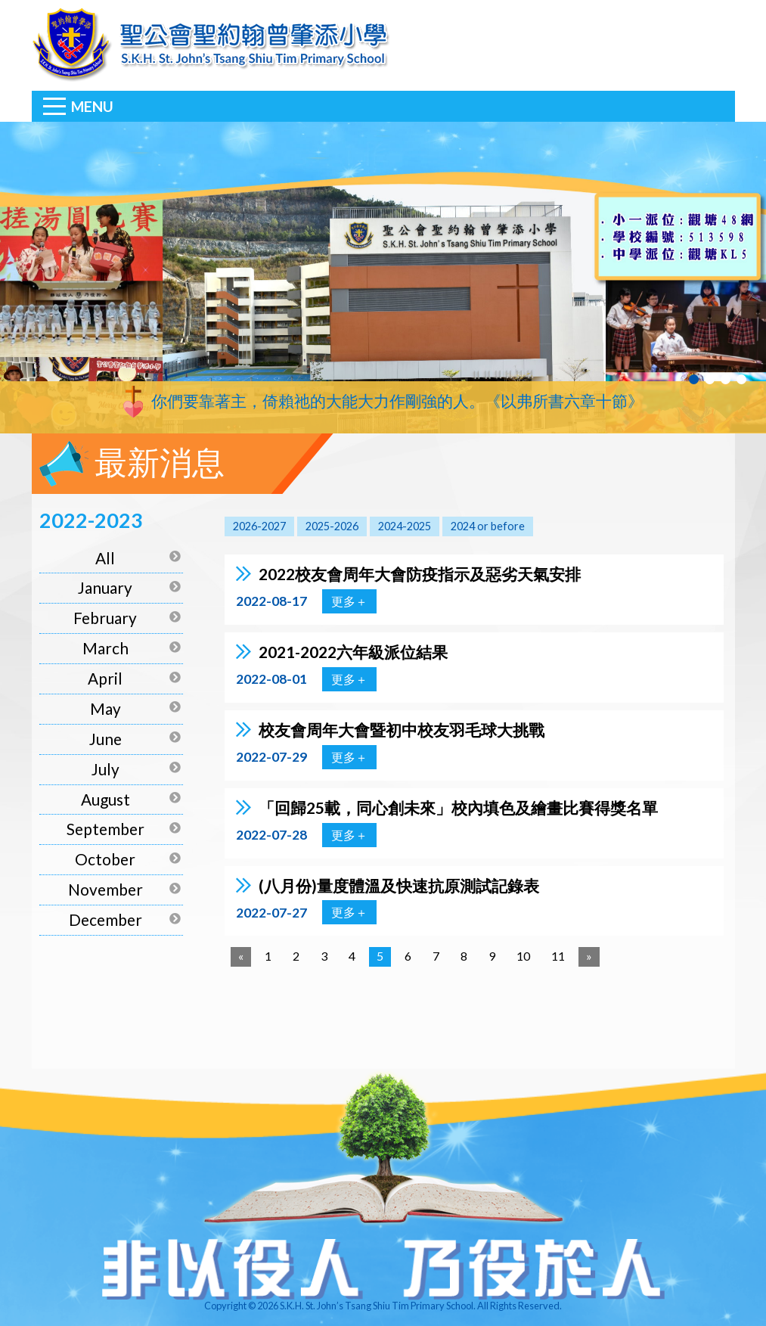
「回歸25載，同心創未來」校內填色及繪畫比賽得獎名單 (458, 807)
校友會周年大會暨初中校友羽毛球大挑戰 (401, 729)
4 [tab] (741, 379)
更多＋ (349, 601)
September (105, 828)
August (105, 799)
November (105, 889)
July (105, 768)
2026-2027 (259, 526)
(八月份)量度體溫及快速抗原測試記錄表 (399, 885)
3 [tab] (725, 379)
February (105, 617)
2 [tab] (710, 379)
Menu (92, 106)
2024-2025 (404, 526)
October (105, 858)
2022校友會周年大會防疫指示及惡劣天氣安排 (420, 573)
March (105, 647)
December (105, 919)
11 (558, 956)
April (105, 678)
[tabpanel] (383, 277)
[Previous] (241, 957)
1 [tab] (694, 379)
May (105, 708)
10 (523, 956)
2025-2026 (331, 526)
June (105, 738)
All (105, 557)
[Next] (589, 957)
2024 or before (488, 526)
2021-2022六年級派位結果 (353, 651)
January (105, 587)
